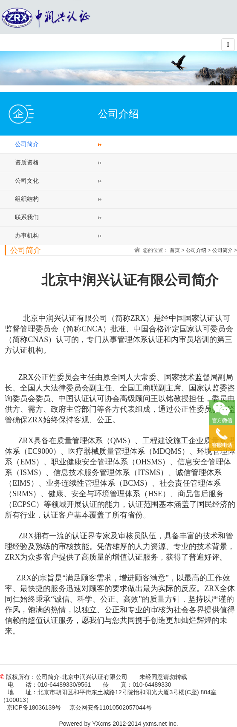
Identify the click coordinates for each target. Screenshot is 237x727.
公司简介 (27, 144)
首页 (175, 250)
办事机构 (27, 235)
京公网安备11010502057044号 (110, 707)
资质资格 (27, 162)
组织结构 (27, 198)
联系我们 (27, 217)
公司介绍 (196, 250)
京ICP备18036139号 (34, 707)
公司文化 (27, 180)
